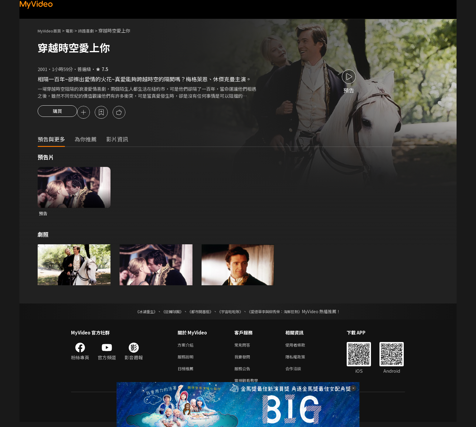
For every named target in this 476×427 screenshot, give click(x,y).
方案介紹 (187, 347)
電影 (74, 30)
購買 (57, 113)
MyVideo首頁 (51, 30)
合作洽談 (298, 372)
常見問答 (243, 347)
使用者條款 (300, 347)
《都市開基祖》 (197, 313)
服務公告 (243, 372)
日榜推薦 (187, 372)
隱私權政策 (300, 359)
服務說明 (187, 359)
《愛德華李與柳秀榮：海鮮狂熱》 (282, 313)
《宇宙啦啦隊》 (231, 313)
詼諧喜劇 (92, 30)
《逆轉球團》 (165, 313)
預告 (43, 214)
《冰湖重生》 (135, 313)
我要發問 (243, 359)
